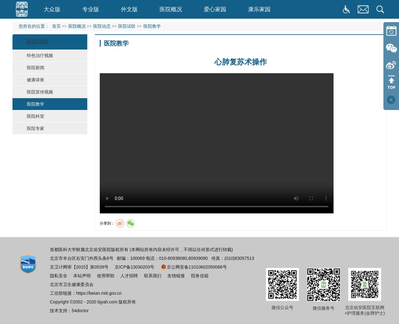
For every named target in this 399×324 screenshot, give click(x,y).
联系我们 (152, 275)
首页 (56, 26)
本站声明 (82, 275)
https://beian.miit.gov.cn (99, 293)
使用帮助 (105, 275)
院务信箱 (200, 275)
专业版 (90, 9)
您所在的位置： (35, 26)
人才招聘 (129, 275)
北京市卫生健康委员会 (72, 284)
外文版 (129, 9)
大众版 (52, 9)
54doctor (80, 310)
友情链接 (176, 275)
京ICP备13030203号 (135, 266)
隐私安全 (58, 275)
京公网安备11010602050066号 (194, 266)
